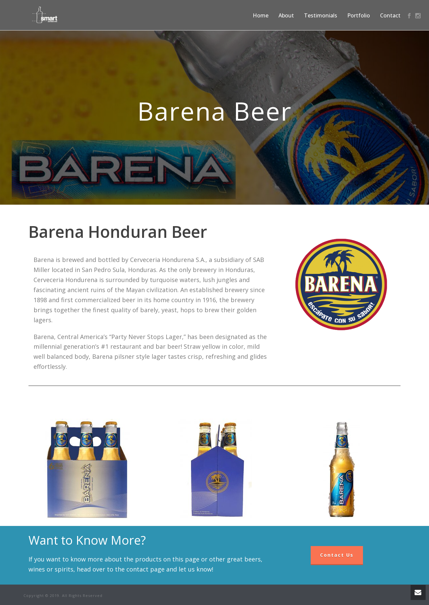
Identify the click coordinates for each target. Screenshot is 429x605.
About (286, 15)
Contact (390, 15)
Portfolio (358, 15)
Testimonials (320, 15)
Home (260, 15)
